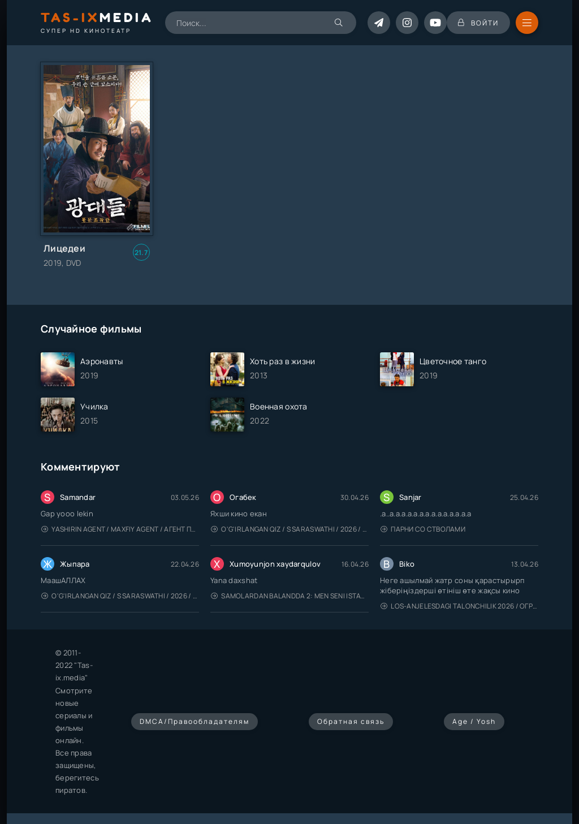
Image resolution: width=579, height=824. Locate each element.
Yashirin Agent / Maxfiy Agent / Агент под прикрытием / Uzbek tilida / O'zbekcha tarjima (120, 529)
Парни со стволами (423, 529)
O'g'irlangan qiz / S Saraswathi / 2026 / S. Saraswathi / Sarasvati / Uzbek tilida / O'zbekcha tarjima (290, 529)
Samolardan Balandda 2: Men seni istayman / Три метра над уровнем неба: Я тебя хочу (290, 596)
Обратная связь (350, 721)
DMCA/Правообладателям (194, 721)
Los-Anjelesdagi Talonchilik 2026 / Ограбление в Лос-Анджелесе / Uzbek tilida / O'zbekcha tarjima (459, 606)
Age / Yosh (474, 721)
